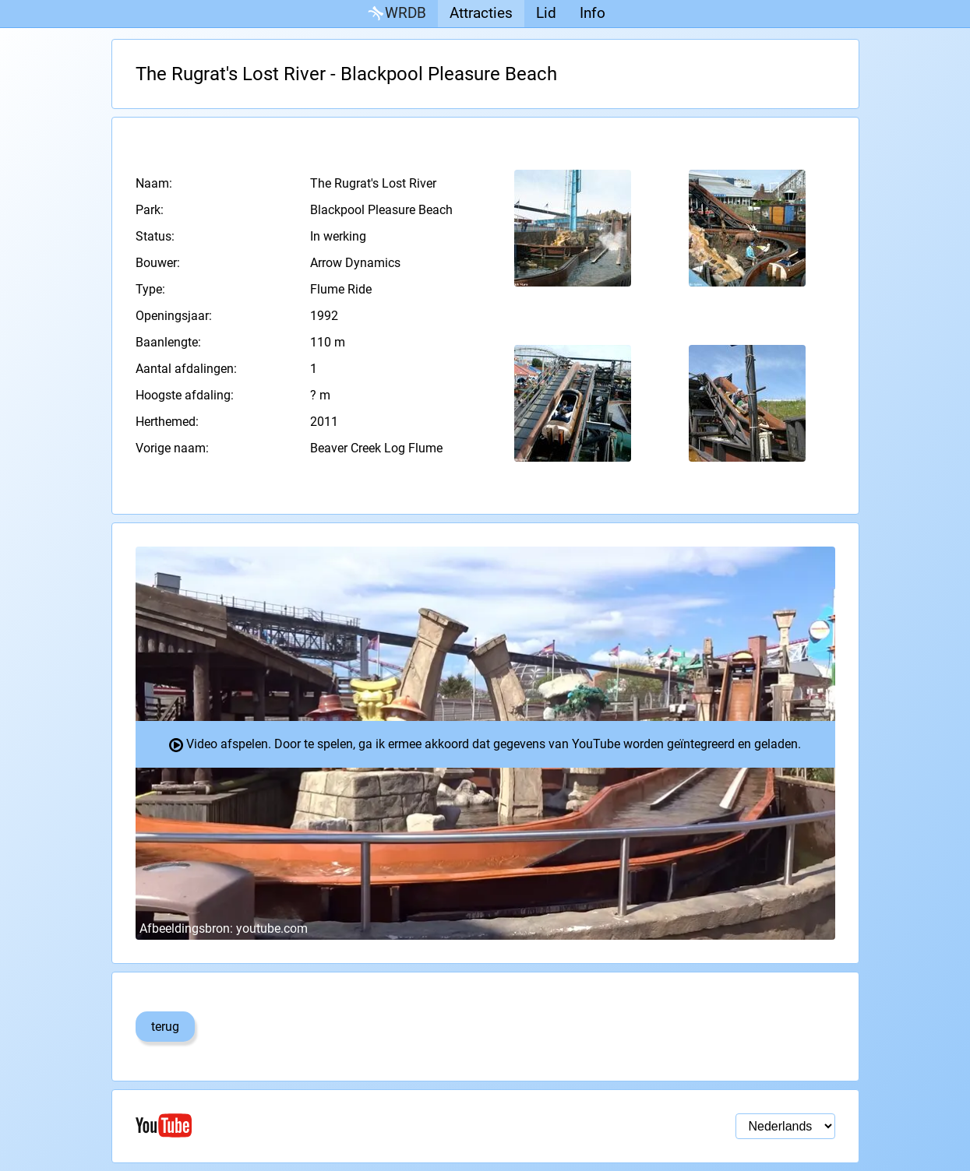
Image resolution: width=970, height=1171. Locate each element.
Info (592, 13)
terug (165, 1026)
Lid (546, 13)
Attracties (481, 13)
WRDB (395, 13)
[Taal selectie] (785, 1126)
